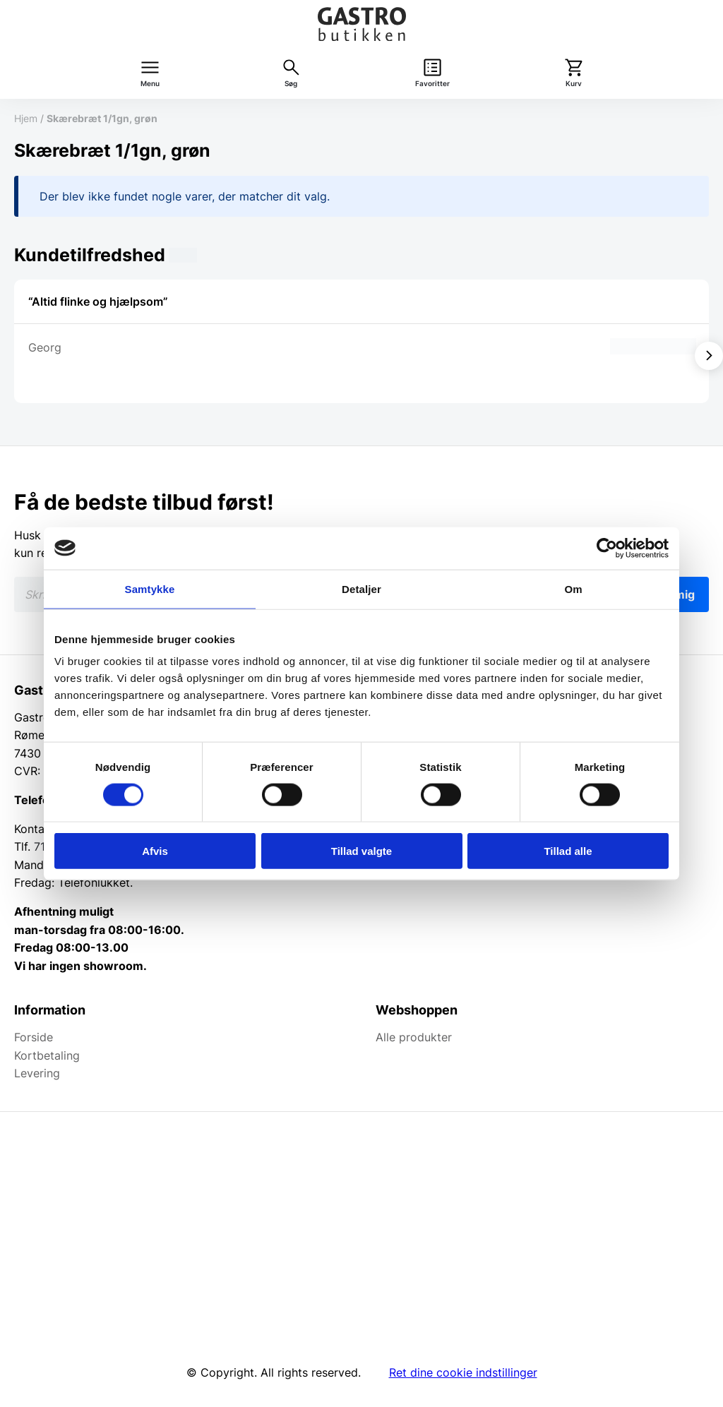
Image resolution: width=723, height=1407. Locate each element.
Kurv (574, 84)
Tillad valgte (361, 851)
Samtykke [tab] (150, 588)
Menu (150, 84)
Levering (37, 1073)
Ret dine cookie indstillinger (463, 1372)
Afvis (155, 851)
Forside (33, 1037)
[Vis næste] (709, 356)
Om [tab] (573, 588)
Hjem (25, 118)
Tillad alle (568, 851)
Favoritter (432, 84)
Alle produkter (414, 1037)
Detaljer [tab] (361, 588)
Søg (291, 84)
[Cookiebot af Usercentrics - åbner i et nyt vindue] (607, 547)
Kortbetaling (47, 1055)
